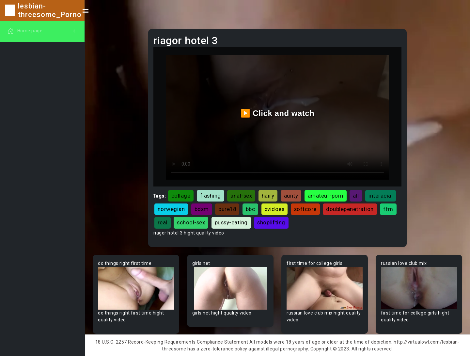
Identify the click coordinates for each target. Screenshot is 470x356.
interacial (380, 195)
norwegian (171, 209)
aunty (291, 195)
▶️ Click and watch (278, 113)
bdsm (202, 209)
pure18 (227, 209)
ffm (388, 209)
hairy (268, 195)
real (162, 222)
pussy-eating (231, 222)
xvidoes (275, 209)
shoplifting (271, 222)
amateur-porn (325, 195)
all (356, 195)
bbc (250, 209)
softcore (305, 209)
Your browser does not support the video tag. (136, 288)
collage (181, 195)
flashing (210, 195)
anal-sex (241, 195)
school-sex (191, 222)
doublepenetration (350, 209)
